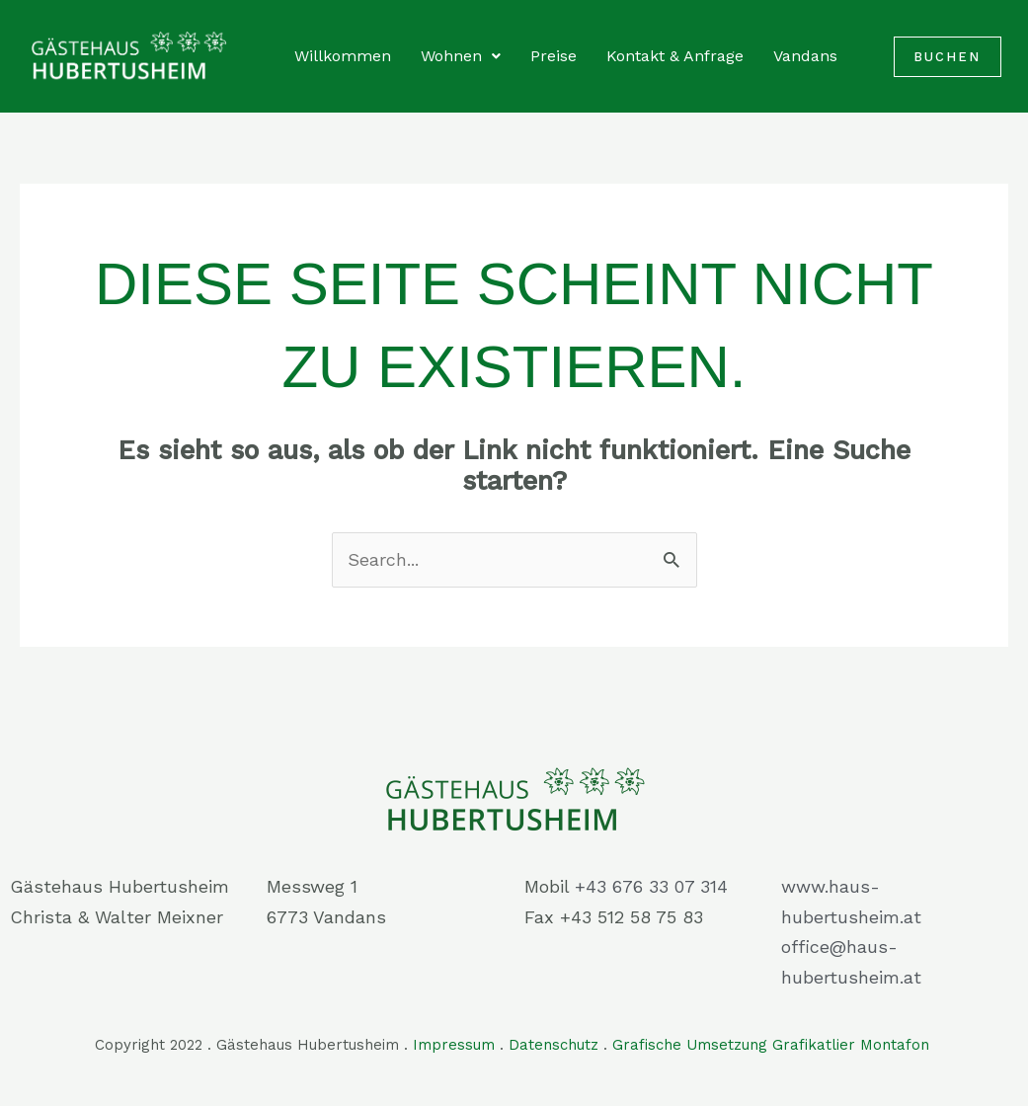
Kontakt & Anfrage (675, 55)
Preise (553, 55)
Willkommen (342, 55)
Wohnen (461, 55)
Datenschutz (553, 1045)
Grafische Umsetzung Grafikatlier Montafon (773, 1045)
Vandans (805, 55)
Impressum (454, 1045)
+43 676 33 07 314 (651, 886)
